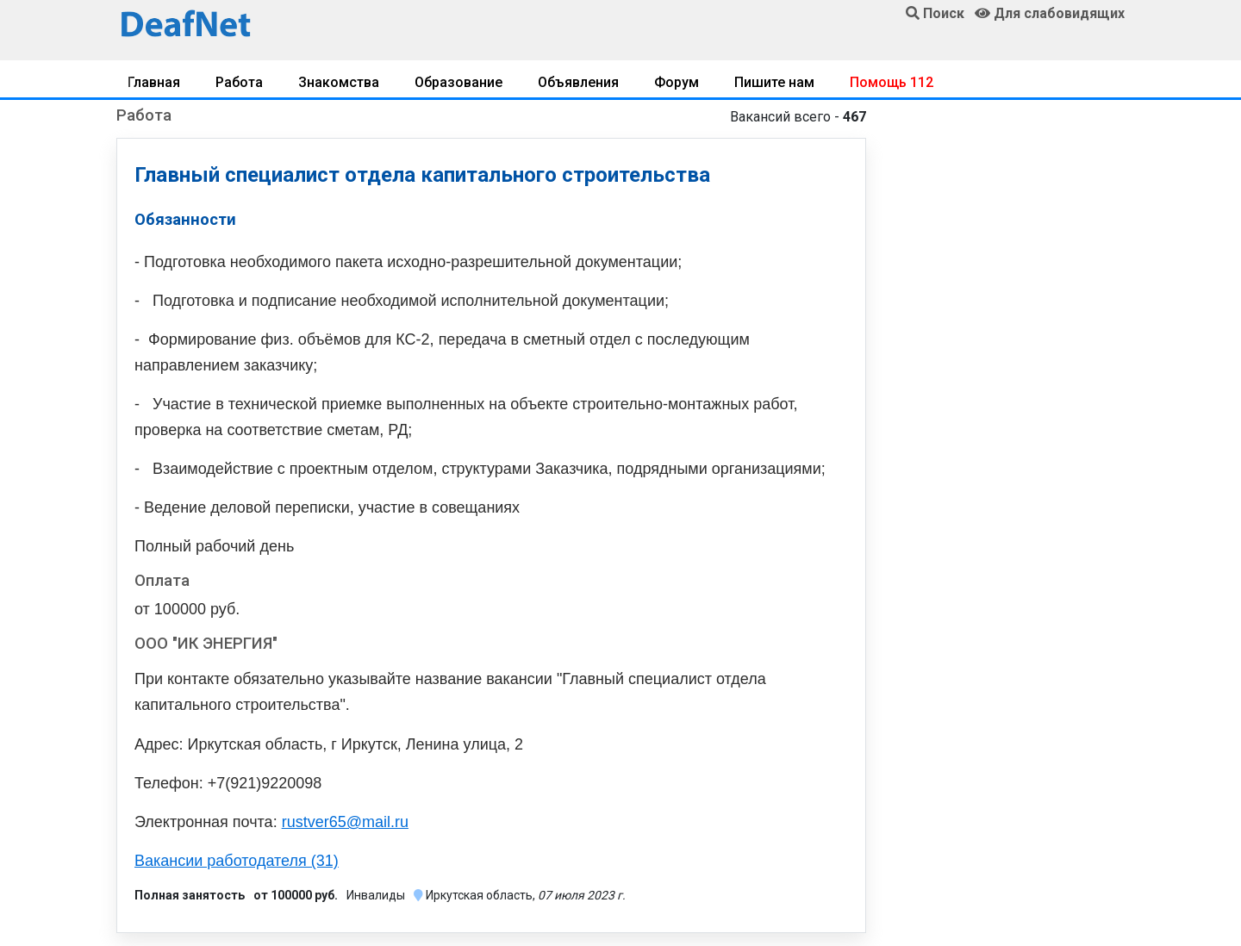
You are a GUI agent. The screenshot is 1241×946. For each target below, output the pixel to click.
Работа (239, 82)
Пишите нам (774, 82)
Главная (154, 82)
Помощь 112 (891, 82)
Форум (676, 82)
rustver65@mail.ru (345, 822)
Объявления (578, 82)
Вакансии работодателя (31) (236, 860)
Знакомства (338, 82)
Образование (458, 82)
